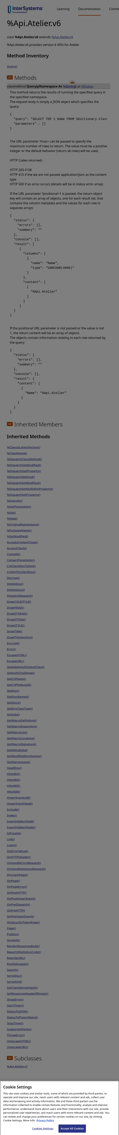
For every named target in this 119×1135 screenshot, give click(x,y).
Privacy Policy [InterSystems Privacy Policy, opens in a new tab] (45, 1123)
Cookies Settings (42, 1131)
